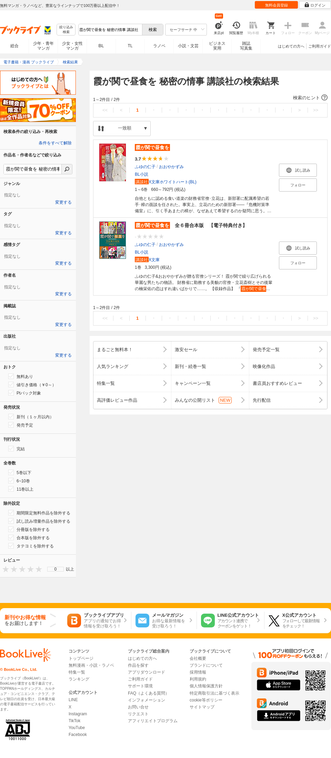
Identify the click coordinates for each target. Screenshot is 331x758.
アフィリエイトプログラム (153, 720)
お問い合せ (138, 707)
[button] (210, 97)
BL (101, 45)
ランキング (79, 679)
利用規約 (198, 679)
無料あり (20, 376)
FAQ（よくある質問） (148, 693)
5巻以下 (19, 472)
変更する (63, 202)
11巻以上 (20, 489)
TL (130, 45)
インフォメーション (146, 700)
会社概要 (198, 658)
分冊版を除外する (29, 529)
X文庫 (147, 260)
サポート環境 (140, 686)
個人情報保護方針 (206, 686)
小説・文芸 (188, 45)
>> (315, 110)
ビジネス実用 (217, 46)
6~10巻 (19, 480)
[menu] (55, 569)
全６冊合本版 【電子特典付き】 (191, 225)
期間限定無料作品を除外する (39, 512)
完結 (16, 448)
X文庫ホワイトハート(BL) (166, 182)
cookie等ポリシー (206, 700)
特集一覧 (77, 672)
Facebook (78, 734)
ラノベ (159, 45)
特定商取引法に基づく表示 (214, 693)
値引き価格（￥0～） (32, 384)
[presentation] (4, 569)
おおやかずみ (171, 166)
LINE (73, 699)
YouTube (77, 727)
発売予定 (20, 425)
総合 (14, 45)
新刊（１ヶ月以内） (31, 416)
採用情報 (198, 672)
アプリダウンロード (146, 672)
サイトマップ (202, 707)
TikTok (74, 720)
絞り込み (66, 29)
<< (105, 110)
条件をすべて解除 (55, 143)
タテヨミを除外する (31, 546)
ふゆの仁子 (145, 166)
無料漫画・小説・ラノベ (91, 665)
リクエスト (138, 713)
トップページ (81, 658)
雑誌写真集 (246, 46)
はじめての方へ (291, 46)
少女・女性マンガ (72, 46)
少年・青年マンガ (43, 46)
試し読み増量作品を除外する (39, 521)
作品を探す (138, 665)
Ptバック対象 (24, 393)
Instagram (78, 713)
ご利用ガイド (319, 46)
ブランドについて (206, 665)
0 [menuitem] (55, 569)
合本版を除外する (29, 537)
